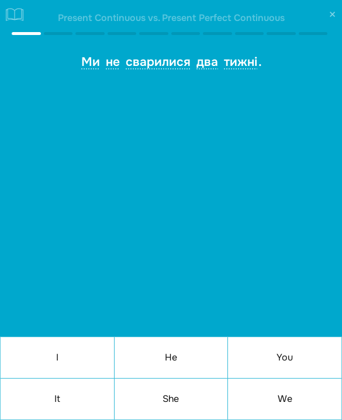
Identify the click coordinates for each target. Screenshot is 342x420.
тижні (240, 61)
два (207, 61)
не (113, 61)
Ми (90, 61)
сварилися (158, 61)
